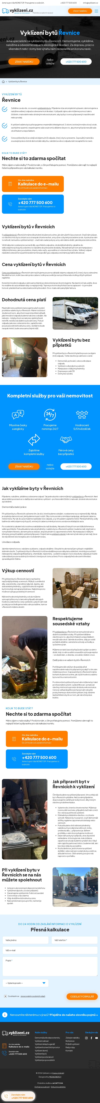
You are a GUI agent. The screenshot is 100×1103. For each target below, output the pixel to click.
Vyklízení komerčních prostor (47, 1047)
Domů (3, 81)
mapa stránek (58, 1073)
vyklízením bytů (10, 235)
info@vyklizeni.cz (90, 3)
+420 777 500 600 (68, 3)
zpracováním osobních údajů (33, 996)
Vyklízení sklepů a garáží (45, 1044)
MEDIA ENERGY (55, 1077)
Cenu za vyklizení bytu (11, 272)
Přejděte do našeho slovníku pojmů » (74, 1014)
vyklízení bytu (78, 496)
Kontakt (69, 1050)
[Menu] (96, 11)
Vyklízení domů (41, 1050)
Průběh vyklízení (72, 1044)
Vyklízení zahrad (41, 1041)
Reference (70, 1041)
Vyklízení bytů (41, 1054)
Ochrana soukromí (42, 1087)
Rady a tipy (70, 1047)
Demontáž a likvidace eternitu (47, 1038)
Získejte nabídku (73, 1038)
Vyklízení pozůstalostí (44, 1057)
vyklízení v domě (59, 534)
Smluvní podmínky (58, 1087)
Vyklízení (45, 1060)
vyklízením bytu (44, 108)
